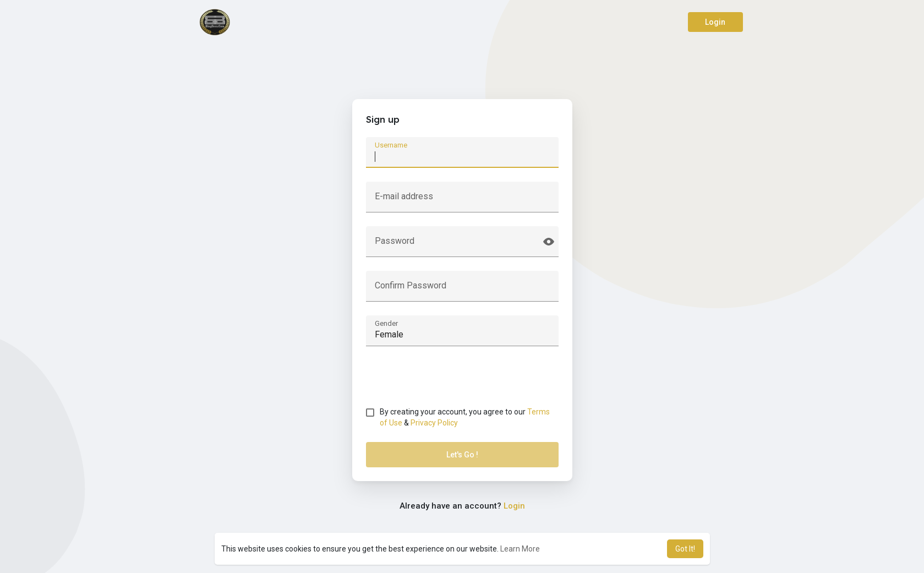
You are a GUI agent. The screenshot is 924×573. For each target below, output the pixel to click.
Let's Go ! (462, 454)
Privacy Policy (434, 422)
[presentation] (449, 381)
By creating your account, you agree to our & (465, 417)
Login (715, 22)
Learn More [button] (520, 548)
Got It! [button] (685, 548)
